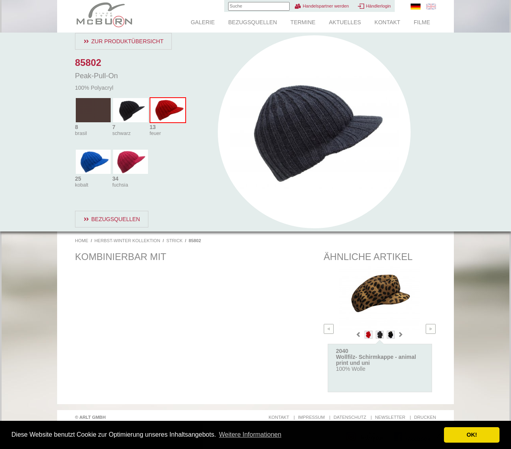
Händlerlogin (378, 6)
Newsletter (390, 417)
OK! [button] (472, 435)
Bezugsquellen (252, 22)
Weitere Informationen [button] (250, 434)
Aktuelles (345, 22)
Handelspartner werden (326, 6)
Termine (302, 22)
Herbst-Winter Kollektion (127, 240)
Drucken (425, 417)
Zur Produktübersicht (127, 41)
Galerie (203, 22)
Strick (174, 240)
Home (81, 240)
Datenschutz (350, 417)
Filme (422, 22)
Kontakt (387, 22)
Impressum (311, 417)
